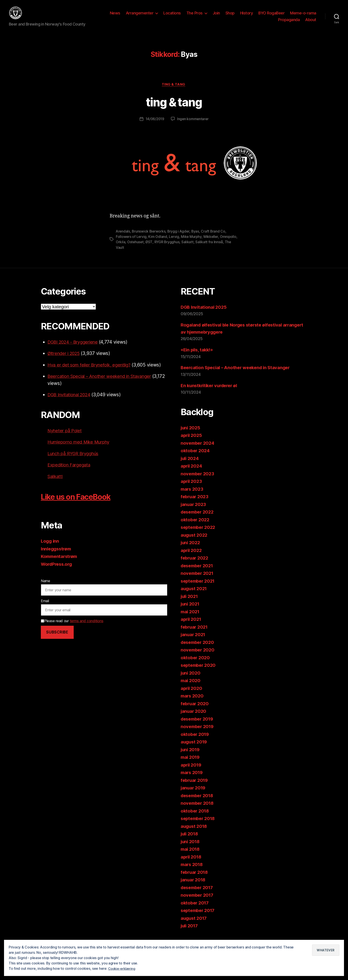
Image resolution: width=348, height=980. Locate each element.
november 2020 (198, 656)
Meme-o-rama (303, 16)
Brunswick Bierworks (149, 238)
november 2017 (198, 902)
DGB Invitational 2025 (204, 314)
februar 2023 (195, 503)
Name (45, 588)
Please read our (72, 627)
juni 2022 (191, 549)
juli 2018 (190, 840)
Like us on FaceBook (81, 503)
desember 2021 (198, 572)
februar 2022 (195, 565)
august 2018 (195, 833)
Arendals (123, 238)
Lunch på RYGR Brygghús (75, 460)
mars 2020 (193, 702)
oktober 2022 (196, 526)
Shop (230, 16)
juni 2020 (191, 680)
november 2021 (198, 580)
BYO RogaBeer (271, 16)
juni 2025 (191, 434)
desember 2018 (198, 802)
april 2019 (192, 772)
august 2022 (195, 542)
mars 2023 (193, 496)
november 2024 (198, 450)
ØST (168, 249)
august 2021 (194, 595)
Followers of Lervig (131, 243)
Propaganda (289, 23)
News (115, 16)
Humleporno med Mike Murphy (81, 449)
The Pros (194, 16)
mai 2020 (191, 687)
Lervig (175, 243)
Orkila (139, 249)
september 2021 (199, 588)
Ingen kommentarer (193, 126)
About (310, 23)
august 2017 (194, 925)
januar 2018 (194, 886)
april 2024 (192, 473)
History (246, 16)
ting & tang (174, 92)
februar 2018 (195, 879)
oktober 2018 (196, 818)
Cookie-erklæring (122, 968)
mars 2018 (192, 871)
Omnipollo (124, 249)
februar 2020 (195, 710)
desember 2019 (198, 726)
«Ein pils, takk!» (198, 356)
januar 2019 (194, 794)
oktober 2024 (196, 457)
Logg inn (50, 548)
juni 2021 (191, 610)
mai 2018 (191, 856)
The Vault (134, 254)
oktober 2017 (195, 909)
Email (45, 608)
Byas (197, 238)
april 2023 (192, 488)
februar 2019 (195, 787)
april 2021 (192, 626)
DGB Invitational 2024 (70, 401)
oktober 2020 (196, 664)
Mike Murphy (192, 243)
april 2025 (192, 442)
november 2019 (198, 733)
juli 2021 (190, 603)
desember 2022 (198, 519)
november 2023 (198, 480)
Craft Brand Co (215, 238)
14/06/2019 (154, 126)
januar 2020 (194, 718)
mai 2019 (191, 764)
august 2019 (195, 748)
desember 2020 (199, 649)
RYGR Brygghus (187, 249)
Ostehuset (154, 249)
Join (216, 16)
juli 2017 (190, 932)
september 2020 (199, 672)
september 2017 (199, 917)
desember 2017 (198, 894)
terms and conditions (86, 627)
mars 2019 (192, 779)
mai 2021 (191, 618)
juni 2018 (191, 848)
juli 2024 (190, 465)
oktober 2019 (196, 741)
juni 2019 (191, 756)
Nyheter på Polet (65, 437)
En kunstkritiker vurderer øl (211, 392)
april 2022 (192, 557)
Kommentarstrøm (60, 563)
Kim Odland (158, 243)
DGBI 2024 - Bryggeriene (74, 349)
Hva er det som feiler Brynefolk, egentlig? (92, 371)
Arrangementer (140, 16)
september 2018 (199, 825)
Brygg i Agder (179, 238)
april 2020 (192, 695)
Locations (172, 16)
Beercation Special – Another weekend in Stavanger (103, 383)
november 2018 (198, 810)
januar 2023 (194, 511)
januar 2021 (194, 641)
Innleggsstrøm (57, 555)
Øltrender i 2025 (65, 360)
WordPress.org (58, 571)
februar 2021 (195, 634)
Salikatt (207, 249)
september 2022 (199, 534)
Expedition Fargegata (70, 472)
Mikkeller (211, 243)
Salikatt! (56, 483)
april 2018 (192, 863)
